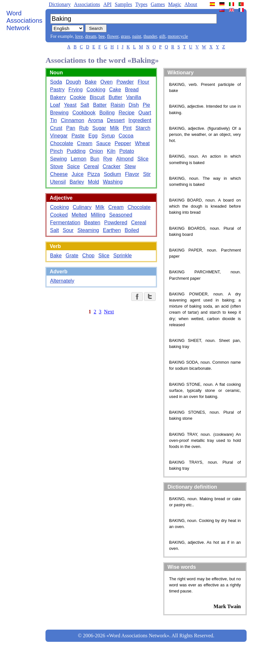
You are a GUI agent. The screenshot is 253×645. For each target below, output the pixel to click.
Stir (147, 174)
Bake (90, 82)
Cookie (78, 97)
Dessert (116, 120)
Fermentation (65, 222)
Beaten (92, 222)
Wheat (142, 143)
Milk (114, 128)
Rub (83, 128)
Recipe (126, 112)
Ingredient (139, 120)
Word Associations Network (24, 20)
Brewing (59, 112)
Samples (123, 4)
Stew (130, 166)
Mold (93, 182)
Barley (76, 182)
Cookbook (83, 112)
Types (141, 4)
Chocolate (61, 143)
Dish (134, 105)
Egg (92, 135)
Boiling (107, 112)
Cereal (91, 166)
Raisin (117, 105)
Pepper (123, 143)
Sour (68, 230)
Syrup (108, 135)
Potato (126, 151)
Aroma (95, 120)
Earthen (112, 230)
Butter (115, 97)
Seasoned (120, 215)
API (107, 4)
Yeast (70, 105)
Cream (84, 143)
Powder (125, 82)
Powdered (115, 222)
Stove (56, 166)
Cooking (95, 89)
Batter (100, 105)
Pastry (57, 89)
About (190, 4)
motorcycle (178, 36)
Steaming (88, 230)
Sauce (103, 143)
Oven (106, 82)
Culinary (82, 207)
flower (112, 36)
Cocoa (125, 135)
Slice (143, 158)
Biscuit (97, 97)
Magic (174, 4)
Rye (107, 158)
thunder (150, 36)
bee (102, 36)
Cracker (111, 166)
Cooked (59, 215)
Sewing (58, 158)
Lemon (78, 158)
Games (158, 4)
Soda (56, 82)
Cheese (59, 174)
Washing (113, 182)
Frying (76, 89)
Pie (146, 105)
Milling (98, 215)
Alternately (62, 281)
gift (162, 36)
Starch (142, 128)
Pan (70, 128)
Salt (84, 105)
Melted (79, 215)
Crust (56, 128)
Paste (78, 135)
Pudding (76, 151)
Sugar (99, 128)
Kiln (111, 151)
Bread (132, 89)
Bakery (58, 97)
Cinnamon (72, 120)
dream (90, 36)
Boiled (132, 230)
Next (109, 311)
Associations (87, 4)
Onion (96, 151)
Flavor (132, 174)
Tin (53, 120)
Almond (125, 158)
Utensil (58, 182)
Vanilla (133, 97)
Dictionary (59, 4)
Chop (88, 255)
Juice (77, 174)
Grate (72, 255)
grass (125, 36)
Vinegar (59, 135)
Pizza (93, 174)
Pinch (56, 151)
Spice (73, 166)
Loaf (55, 105)
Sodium (112, 174)
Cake (115, 89)
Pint (127, 128)
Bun (94, 158)
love (79, 36)
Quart (144, 112)
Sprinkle (122, 255)
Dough (73, 82)
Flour (143, 82)
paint (136, 36)
